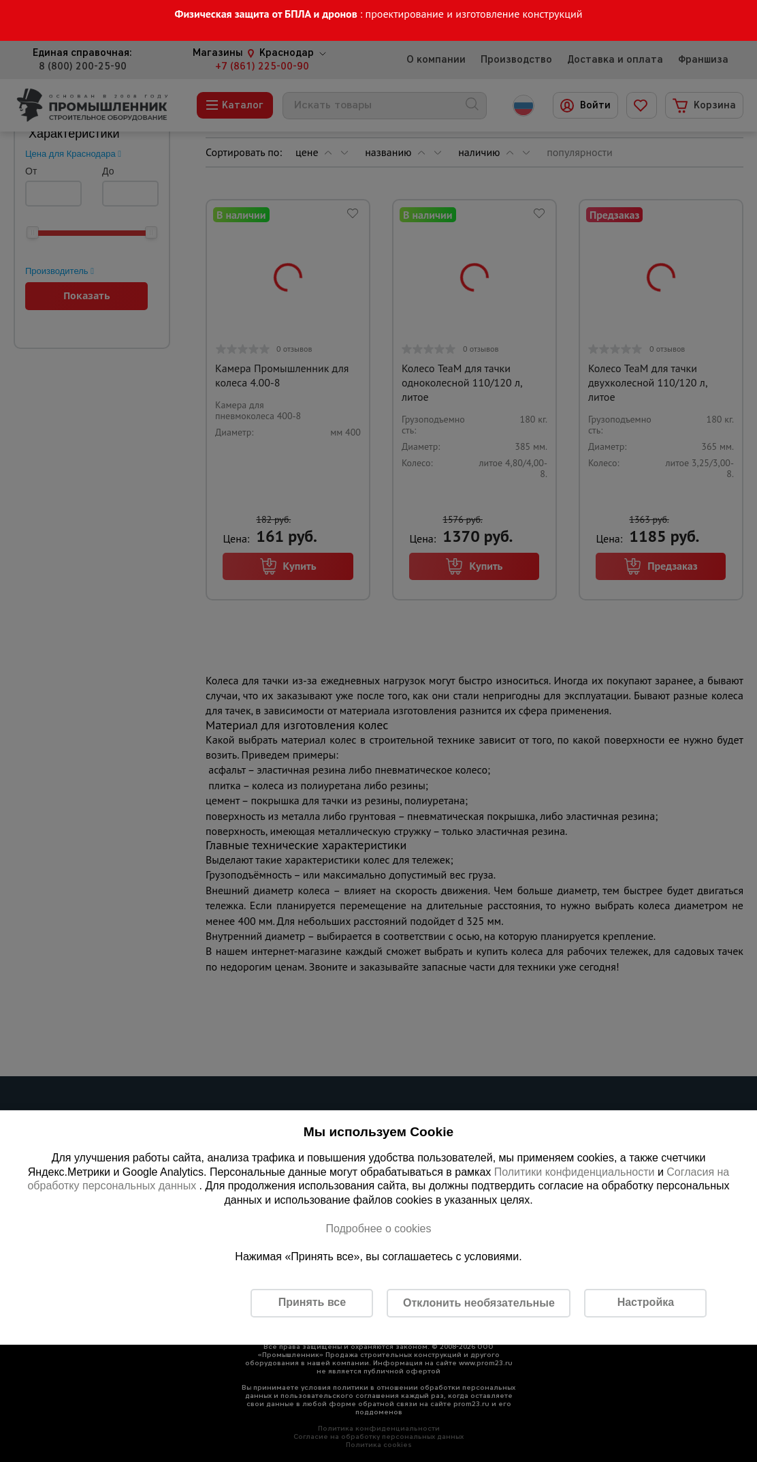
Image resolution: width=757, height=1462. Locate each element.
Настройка (645, 1302)
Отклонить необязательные (479, 1303)
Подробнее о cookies (378, 1228)
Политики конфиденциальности (574, 1172)
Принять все (312, 1302)
